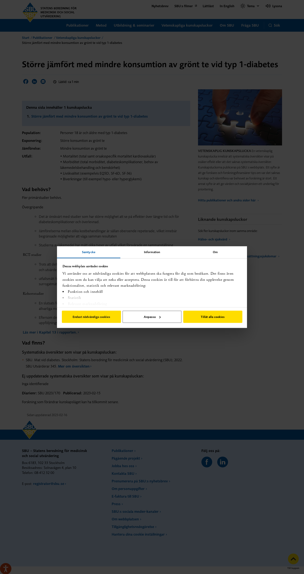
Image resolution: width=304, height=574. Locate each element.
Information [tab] (152, 252)
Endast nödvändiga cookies (91, 317)
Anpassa (152, 317)
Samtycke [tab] (88, 252)
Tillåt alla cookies (213, 317)
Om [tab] (215, 252)
